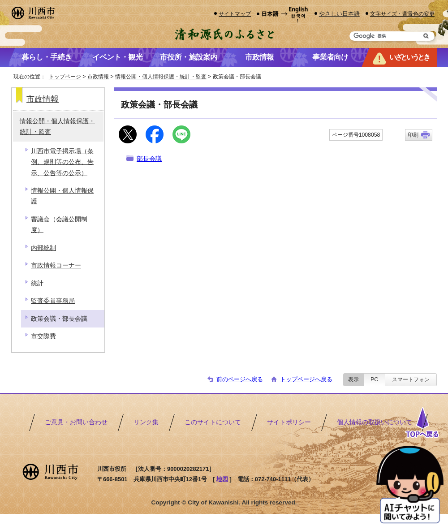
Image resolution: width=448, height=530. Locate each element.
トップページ (65, 76)
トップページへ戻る (306, 379)
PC (374, 379)
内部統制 (43, 248)
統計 (37, 283)
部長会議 (149, 158)
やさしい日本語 (339, 13)
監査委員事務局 (53, 300)
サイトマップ (235, 14)
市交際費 (43, 336)
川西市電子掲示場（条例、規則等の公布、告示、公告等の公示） (62, 162)
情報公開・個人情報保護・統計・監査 (161, 76)
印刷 (413, 135)
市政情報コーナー (56, 265)
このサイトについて (213, 422)
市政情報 (98, 76)
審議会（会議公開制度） (59, 224)
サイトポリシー (289, 422)
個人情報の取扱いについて (374, 422)
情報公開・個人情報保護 (62, 196)
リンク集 (146, 422)
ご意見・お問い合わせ (76, 422)
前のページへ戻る (239, 379)
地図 (222, 479)
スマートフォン (411, 379)
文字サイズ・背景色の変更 (402, 14)
